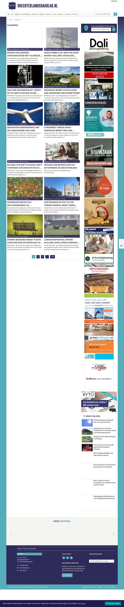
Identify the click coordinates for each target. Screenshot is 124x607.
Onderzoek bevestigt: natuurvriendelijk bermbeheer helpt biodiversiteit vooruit (20, 204)
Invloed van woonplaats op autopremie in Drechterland (60, 166)
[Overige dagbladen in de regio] (101, 578)
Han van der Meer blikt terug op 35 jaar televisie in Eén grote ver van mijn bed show (24, 92)
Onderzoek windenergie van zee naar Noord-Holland (23, 129)
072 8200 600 (23, 583)
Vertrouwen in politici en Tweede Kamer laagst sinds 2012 (59, 204)
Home (11, 20)
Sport (55, 14)
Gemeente (34, 14)
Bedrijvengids (26, 14)
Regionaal (41, 14)
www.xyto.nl (23, 588)
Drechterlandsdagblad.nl (37, 6)
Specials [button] (48, 14)
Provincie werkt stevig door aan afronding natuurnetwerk (62, 91)
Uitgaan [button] (60, 14)
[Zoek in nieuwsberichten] (104, 14)
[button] (8, 551)
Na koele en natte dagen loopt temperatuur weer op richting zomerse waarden (25, 166)
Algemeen (18, 14)
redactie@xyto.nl (24, 585)
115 (52, 257)
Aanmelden (67, 593)
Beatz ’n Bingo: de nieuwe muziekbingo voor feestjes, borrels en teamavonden (104, 500)
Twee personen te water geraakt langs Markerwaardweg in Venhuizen (104, 459)
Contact (75, 14)
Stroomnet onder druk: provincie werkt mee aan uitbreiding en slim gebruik (60, 129)
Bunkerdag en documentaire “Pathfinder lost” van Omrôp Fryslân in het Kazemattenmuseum (105, 434)
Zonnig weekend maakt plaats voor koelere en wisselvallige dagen (24, 241)
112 (12, 14)
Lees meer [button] (82, 603)
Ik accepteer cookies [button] (113, 603)
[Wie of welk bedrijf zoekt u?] (101, 29)
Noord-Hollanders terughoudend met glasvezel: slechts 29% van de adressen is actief (24, 54)
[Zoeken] (115, 14)
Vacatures (68, 14)
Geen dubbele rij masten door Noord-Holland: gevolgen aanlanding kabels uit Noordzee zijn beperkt (61, 54)
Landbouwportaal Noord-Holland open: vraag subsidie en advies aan (60, 241)
